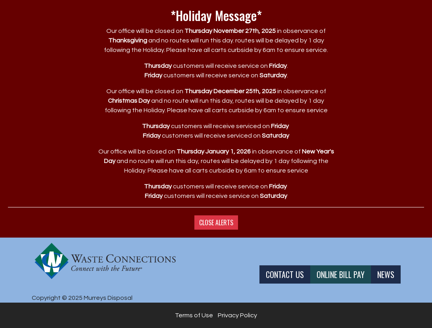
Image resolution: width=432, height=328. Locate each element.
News (385, 274)
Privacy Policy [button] (237, 315)
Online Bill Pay (341, 274)
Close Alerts (216, 222)
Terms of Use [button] (194, 315)
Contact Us (285, 274)
